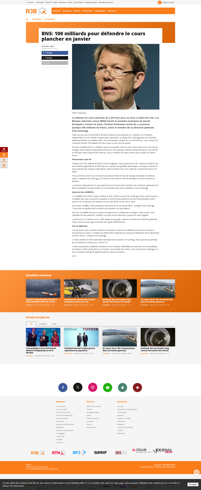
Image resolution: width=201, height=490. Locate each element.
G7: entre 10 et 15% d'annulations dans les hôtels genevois (157, 300)
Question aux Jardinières (64, 430)
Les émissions (61, 406)
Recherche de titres (63, 412)
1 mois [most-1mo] (54, 324)
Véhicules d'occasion (105, 2)
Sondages (59, 439)
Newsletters (107, 387)
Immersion (60, 421)
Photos (77, 11)
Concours (59, 442)
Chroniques (100, 11)
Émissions (87, 11)
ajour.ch (56, 11)
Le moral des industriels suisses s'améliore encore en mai (79, 300)
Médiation (120, 424)
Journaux (67, 11)
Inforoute (48, 2)
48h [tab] (31, 324)
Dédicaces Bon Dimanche (65, 424)
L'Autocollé (60, 436)
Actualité (36, 19)
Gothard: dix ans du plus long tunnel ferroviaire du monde (117, 300)
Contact (120, 430)
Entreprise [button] (39, 2)
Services (112, 11)
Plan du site (54, 469)
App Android (137, 387)
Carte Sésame (78, 2)
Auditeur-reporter (166, 2)
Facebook (62, 387)
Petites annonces (93, 418)
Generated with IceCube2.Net (165, 467)
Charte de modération (125, 427)
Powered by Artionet (147, 467)
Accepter (193, 484)
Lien (46, 63)
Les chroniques (61, 409)
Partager (47, 53)
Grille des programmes (64, 415)
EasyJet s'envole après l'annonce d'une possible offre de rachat (41, 300)
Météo (89, 415)
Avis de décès (91, 427)
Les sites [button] (30, 2)
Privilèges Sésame (90, 2)
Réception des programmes (127, 409)
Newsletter (121, 433)
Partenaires (121, 421)
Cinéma (89, 409)
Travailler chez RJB (123, 418)
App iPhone (122, 387)
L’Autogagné (60, 433)
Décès (70, 2)
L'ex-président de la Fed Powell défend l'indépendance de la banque (41, 350)
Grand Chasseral (62, 418)
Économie (50, 19)
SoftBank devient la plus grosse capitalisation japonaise (79, 349)
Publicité (120, 415)
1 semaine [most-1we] (42, 324)
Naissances (63, 2)
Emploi (55, 2)
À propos (120, 406)
